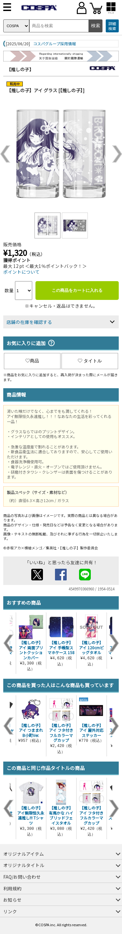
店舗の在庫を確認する (29, 322)
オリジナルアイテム (23, 854)
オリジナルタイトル (23, 865)
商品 (32, 360)
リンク (10, 911)
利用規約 (12, 888)
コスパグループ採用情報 (54, 43)
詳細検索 (112, 26)
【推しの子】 (20, 69)
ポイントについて (21, 272)
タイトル (90, 360)
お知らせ (12, 899)
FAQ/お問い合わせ (22, 877)
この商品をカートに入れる (77, 290)
